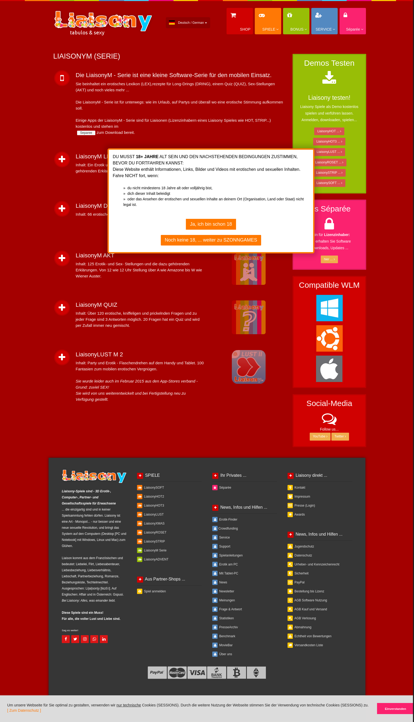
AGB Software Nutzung (307, 600)
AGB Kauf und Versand (307, 609)
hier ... (329, 259)
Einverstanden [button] (395, 708)
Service (221, 537)
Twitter (340, 436)
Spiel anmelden (151, 591)
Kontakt (296, 487)
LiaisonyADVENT (152, 559)
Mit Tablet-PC (225, 573)
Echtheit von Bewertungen (309, 636)
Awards (296, 514)
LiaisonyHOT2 (150, 496)
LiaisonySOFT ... (329, 183)
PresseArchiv (225, 627)
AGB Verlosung (302, 618)
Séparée (221, 487)
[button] (4, 719)
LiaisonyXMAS (150, 523)
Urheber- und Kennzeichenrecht (313, 564)
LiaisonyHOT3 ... (329, 141)
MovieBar (222, 645)
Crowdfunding (225, 528)
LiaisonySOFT (150, 487)
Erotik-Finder (224, 519)
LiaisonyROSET (152, 532)
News (219, 582)
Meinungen (223, 600)
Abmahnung (299, 627)
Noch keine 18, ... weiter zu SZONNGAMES (211, 240)
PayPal (296, 582)
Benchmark (223, 636)
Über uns (222, 654)
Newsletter (223, 591)
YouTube (320, 436)
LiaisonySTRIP (151, 541)
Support (221, 546)
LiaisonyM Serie (152, 550)
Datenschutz (300, 555)
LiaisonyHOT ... (329, 131)
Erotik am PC (225, 564)
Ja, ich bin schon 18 (211, 224)
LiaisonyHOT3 (150, 505)
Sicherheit (298, 573)
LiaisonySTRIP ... (329, 172)
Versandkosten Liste (305, 645)
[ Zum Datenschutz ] (24, 710)
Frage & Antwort (227, 609)
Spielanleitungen (227, 555)
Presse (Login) (301, 505)
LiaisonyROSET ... (329, 162)
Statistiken (223, 618)
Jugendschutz (301, 546)
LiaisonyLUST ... (329, 152)
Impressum (299, 496)
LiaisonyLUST (150, 514)
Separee (86, 133)
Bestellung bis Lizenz (306, 591)
